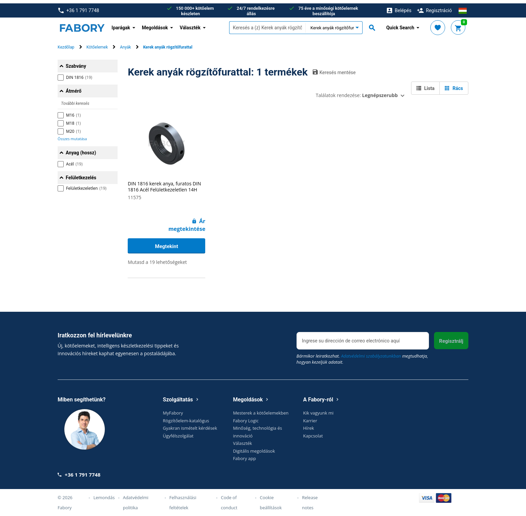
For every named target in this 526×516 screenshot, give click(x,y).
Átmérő (74, 87)
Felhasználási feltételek (182, 499)
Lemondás (104, 494)
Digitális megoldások (254, 448)
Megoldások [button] (155, 24)
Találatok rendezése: (357, 92)
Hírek (308, 425)
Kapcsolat (313, 432)
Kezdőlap (66, 44)
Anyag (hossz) (81, 149)
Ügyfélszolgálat (178, 432)
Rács (454, 85)
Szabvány (76, 62)
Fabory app (244, 455)
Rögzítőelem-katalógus (186, 417)
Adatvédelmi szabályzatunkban (371, 353)
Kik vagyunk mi (318, 410)
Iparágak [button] (121, 24)
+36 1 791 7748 (78, 7)
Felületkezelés (81, 174)
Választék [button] (190, 24)
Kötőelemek (97, 44)
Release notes (310, 499)
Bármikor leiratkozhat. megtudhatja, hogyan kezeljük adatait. (362, 356)
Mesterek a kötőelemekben (260, 410)
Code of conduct (229, 499)
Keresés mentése (334, 68)
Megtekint (166, 243)
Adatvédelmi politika (136, 499)
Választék (242, 440)
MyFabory (173, 410)
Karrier (310, 417)
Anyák (125, 44)
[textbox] (267, 24)
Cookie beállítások (271, 499)
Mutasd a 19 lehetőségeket (157, 258)
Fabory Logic (245, 417)
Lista (425, 85)
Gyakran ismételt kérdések (190, 425)
